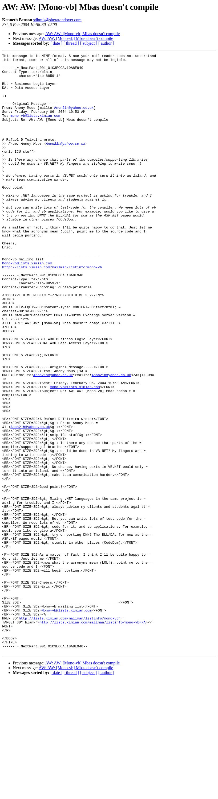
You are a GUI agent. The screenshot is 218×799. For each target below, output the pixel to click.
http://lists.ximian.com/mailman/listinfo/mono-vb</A (92, 736)
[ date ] (56, 43)
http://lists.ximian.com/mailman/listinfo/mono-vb (52, 310)
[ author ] (106, 43)
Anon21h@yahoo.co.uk (74, 118)
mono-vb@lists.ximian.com (35, 128)
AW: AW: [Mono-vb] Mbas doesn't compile (82, 33)
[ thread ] (71, 43)
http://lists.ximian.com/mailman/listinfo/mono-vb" (69, 731)
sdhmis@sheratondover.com (57, 20)
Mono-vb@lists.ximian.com (27, 305)
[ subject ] (88, 43)
